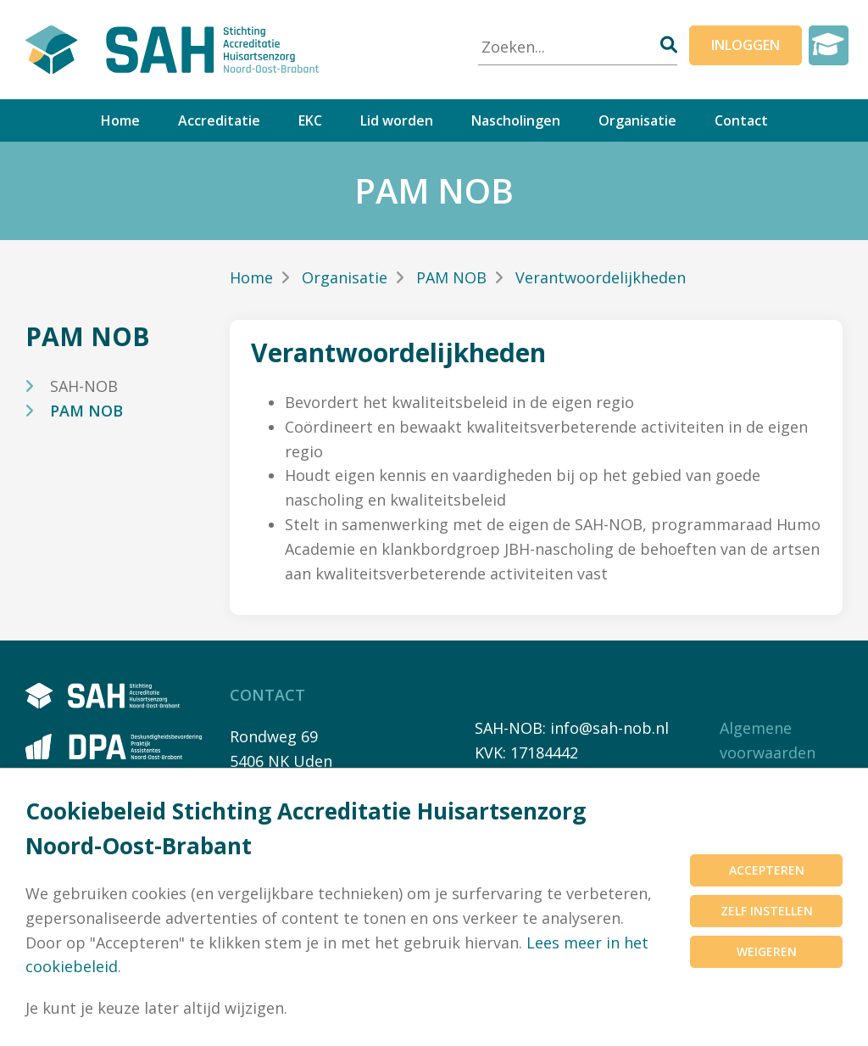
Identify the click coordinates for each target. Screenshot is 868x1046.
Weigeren (767, 951)
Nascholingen (515, 120)
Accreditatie (219, 120)
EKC (310, 120)
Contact (741, 120)
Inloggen (745, 45)
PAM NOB (86, 410)
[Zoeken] (668, 44)
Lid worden (396, 120)
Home (120, 120)
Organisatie (637, 120)
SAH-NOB (84, 386)
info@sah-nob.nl (609, 728)
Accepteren (766, 870)
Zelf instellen (767, 911)
